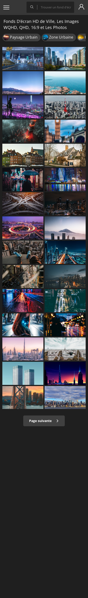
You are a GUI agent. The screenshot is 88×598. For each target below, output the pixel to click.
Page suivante (44, 421)
